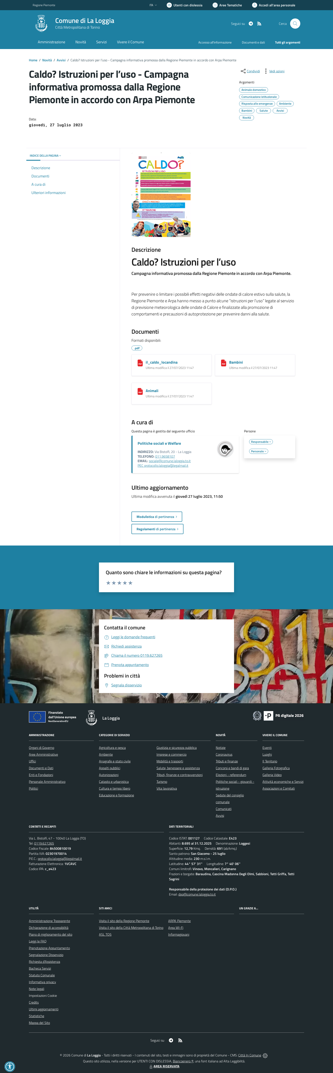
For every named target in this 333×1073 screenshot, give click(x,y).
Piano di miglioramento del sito (50, 934)
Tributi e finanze (227, 761)
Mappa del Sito (39, 1022)
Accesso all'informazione (215, 42)
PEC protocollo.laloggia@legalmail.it (163, 465)
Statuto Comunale (42, 975)
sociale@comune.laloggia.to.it (170, 460)
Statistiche (36, 1015)
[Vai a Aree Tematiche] (227, 5)
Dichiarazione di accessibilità (48, 927)
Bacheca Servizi (40, 968)
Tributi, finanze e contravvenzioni (180, 774)
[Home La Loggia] (73, 23)
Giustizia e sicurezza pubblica (177, 747)
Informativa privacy (42, 981)
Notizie (221, 747)
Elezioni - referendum (231, 774)
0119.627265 (44, 843)
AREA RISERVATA (163, 1066)
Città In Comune (249, 1055)
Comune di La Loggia (84, 20)
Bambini (236, 362)
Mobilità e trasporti (170, 761)
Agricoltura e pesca (112, 747)
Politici (33, 788)
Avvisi (61, 60)
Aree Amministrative (43, 754)
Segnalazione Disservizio (46, 954)
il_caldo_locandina (162, 362)
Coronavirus (224, 754)
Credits (34, 1002)
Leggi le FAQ (38, 941)
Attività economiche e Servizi (282, 781)
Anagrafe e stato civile (115, 761)
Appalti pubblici (109, 768)
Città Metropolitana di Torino (77, 27)
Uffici (32, 761)
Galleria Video (272, 774)
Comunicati (223, 808)
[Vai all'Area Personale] (273, 5)
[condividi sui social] (250, 71)
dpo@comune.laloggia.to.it (197, 894)
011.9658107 (165, 456)
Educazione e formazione (116, 795)
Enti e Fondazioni (41, 774)
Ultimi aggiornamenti (43, 1009)
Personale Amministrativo (47, 781)
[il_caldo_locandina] (140, 363)
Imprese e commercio (171, 754)
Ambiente (106, 754)
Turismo (162, 781)
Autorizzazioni (109, 774)
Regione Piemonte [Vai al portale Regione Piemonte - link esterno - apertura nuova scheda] (44, 5)
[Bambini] (223, 363)
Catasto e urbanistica (114, 781)
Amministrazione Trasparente (49, 920)
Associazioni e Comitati (278, 788)
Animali (152, 391)
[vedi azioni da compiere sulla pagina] (273, 71)
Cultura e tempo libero (114, 788)
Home (33, 60)
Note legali (36, 988)
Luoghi (267, 754)
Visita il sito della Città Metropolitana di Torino (131, 927)
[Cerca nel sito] (295, 23)
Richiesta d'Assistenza (44, 961)
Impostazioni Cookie (43, 995)
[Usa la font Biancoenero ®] (184, 5)
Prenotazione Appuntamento (49, 948)
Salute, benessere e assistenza (178, 768)
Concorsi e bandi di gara (232, 768)
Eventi (267, 747)
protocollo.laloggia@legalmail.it (60, 858)
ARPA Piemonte (179, 920)
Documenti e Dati (41, 768)
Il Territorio (269, 761)
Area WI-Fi (175, 927)
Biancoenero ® (183, 1061)
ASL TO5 (105, 934)
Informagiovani (178, 934)
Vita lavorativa (167, 788)
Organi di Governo (41, 747)
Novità (47, 60)
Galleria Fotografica (276, 768)
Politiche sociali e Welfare (159, 443)
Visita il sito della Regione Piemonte (124, 920)
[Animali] (140, 391)
